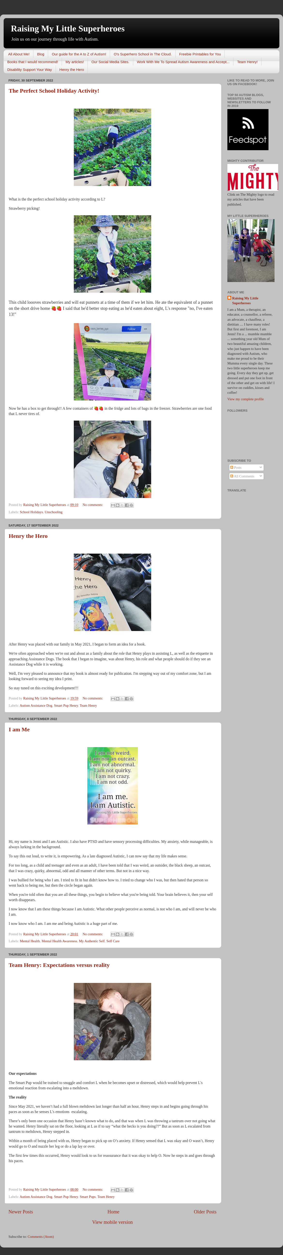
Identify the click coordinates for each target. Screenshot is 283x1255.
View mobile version (112, 1222)
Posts (235, 467)
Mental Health (30, 941)
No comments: (93, 505)
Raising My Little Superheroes (68, 28)
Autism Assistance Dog (36, 705)
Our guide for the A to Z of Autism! (79, 54)
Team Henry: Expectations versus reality (59, 965)
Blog (40, 54)
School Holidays (31, 512)
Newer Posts (20, 1211)
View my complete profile (245, 399)
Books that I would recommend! (32, 62)
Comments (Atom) (41, 1237)
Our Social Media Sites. (110, 62)
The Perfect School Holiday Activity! (54, 91)
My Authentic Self (91, 941)
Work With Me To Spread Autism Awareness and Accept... (183, 62)
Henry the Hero (72, 69)
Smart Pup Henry (66, 705)
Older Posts (205, 1211)
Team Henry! (247, 62)
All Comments (242, 476)
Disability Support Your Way (29, 69)
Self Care (112, 941)
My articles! (75, 62)
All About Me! (19, 54)
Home (113, 1211)
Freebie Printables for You (200, 54)
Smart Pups (88, 1197)
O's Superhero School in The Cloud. (142, 54)
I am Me (19, 729)
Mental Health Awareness (59, 941)
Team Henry (88, 705)
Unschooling (54, 512)
